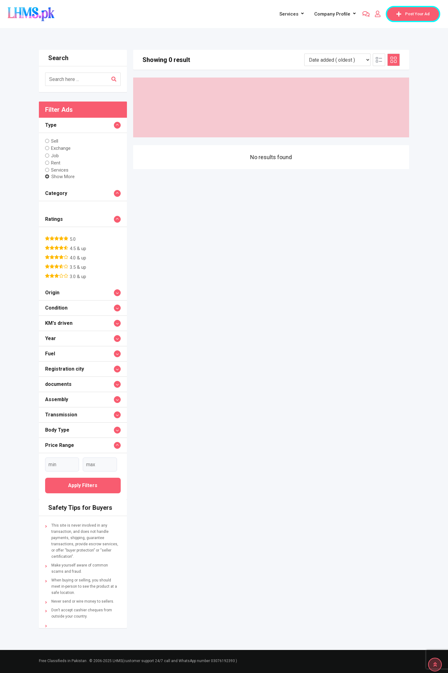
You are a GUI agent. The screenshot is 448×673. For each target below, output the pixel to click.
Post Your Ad (413, 14)
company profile (332, 14)
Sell (54, 141)
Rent (55, 163)
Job (55, 155)
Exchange (61, 148)
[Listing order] (337, 60)
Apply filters (82, 485)
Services (288, 14)
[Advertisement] (271, 107)
